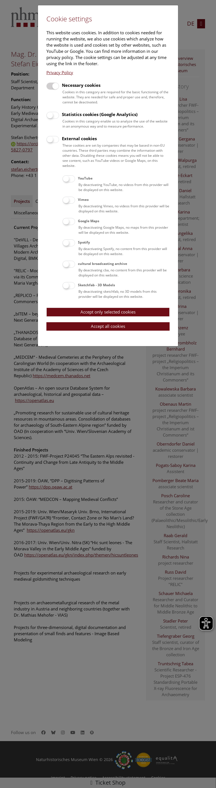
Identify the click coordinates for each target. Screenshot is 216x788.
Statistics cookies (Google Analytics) (100, 114)
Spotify (84, 242)
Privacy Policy (59, 72)
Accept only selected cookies (108, 312)
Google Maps (88, 221)
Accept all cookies (108, 326)
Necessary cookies (81, 85)
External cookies (79, 138)
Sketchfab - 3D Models (96, 285)
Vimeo (83, 199)
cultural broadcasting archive (102, 263)
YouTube (85, 178)
